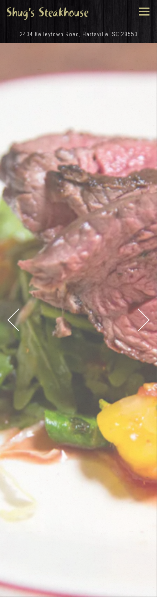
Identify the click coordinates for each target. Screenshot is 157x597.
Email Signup (78, 588)
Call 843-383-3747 (78, 570)
